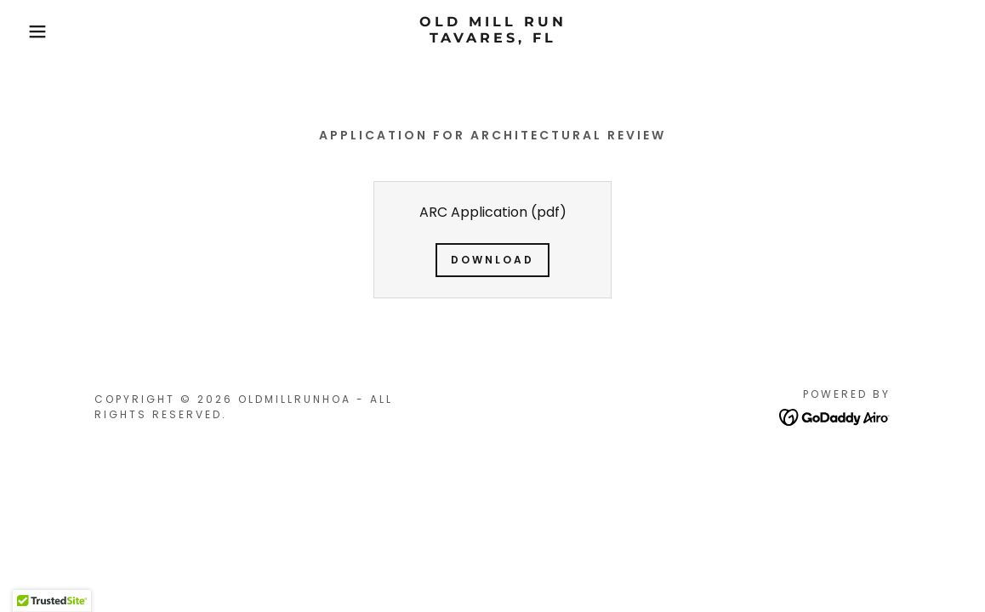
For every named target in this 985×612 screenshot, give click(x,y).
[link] (492, 38)
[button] (49, 31)
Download (492, 259)
